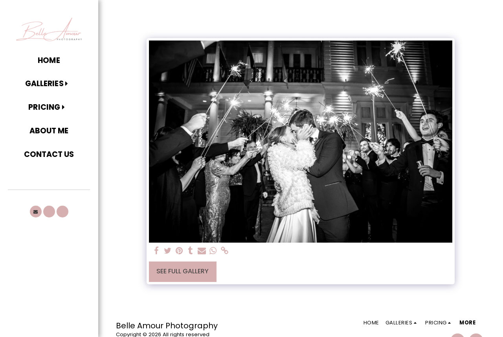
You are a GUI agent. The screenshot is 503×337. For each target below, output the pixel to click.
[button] (49, 84)
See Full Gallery (182, 271)
